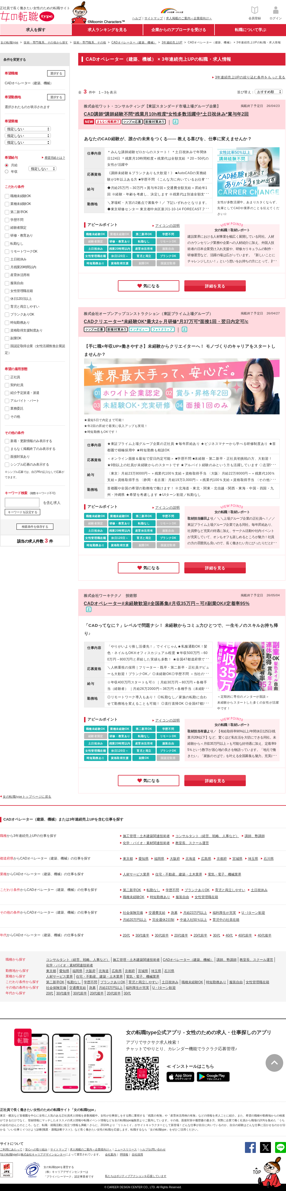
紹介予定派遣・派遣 (24, 393)
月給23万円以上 (195, 913)
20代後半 (181, 935)
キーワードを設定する (22, 512)
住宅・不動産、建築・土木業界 (178, 874)
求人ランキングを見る (107, 29)
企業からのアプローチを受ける (178, 29)
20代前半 (200, 935)
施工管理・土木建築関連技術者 (146, 836)
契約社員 (16, 385)
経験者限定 (18, 228)
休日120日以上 (21, 299)
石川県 (269, 859)
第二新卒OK (19, 212)
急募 (174, 913)
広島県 (206, 859)
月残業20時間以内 (23, 267)
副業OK (15, 338)
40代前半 (245, 935)
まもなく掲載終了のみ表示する (32, 449)
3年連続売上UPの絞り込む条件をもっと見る (250, 77)
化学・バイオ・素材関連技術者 (146, 843)
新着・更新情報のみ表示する (31, 441)
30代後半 (142, 935)
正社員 (15, 377)
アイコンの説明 (167, 226)
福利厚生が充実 (224, 913)
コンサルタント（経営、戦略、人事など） (207, 836)
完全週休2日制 (163, 920)
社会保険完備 (133, 913)
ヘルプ (136, 18)
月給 (14, 165)
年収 (14, 172)
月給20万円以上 (135, 920)
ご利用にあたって (11, 1149)
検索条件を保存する (35, 526)
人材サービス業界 (136, 874)
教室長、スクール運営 (192, 843)
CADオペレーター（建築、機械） (188, 960)
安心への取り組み (36, 1149)
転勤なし (16, 244)
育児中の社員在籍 (226, 920)
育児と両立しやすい (24, 307)
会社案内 (110, 1154)
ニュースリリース (126, 1149)
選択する (56, 73)
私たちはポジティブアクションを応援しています (135, 1176)
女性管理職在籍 (21, 291)
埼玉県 (253, 859)
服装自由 (16, 283)
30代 (216, 935)
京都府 (222, 859)
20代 (126, 935)
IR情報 (124, 1154)
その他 (15, 417)
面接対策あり (20, 457)
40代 (229, 935)
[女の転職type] (9, 1154)
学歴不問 (16, 220)
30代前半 (161, 935)
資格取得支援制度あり (26, 330)
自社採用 (137, 1154)
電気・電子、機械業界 (224, 874)
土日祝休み (18, 259)
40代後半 (264, 935)
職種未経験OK (20, 196)
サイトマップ (153, 18)
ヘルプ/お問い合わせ (153, 1149)
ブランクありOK (22, 314)
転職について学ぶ (250, 29)
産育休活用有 (20, 275)
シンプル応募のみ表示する (29, 464)
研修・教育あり (21, 235)
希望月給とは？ (55, 157)
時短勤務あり (20, 322)
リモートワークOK (23, 251)
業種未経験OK (20, 204)
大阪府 (175, 859)
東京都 (128, 859)
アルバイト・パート (24, 401)
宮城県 (237, 859)
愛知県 (144, 859)
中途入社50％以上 (193, 920)
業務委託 (16, 408)
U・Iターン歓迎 (253, 913)
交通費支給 (157, 913)
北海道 (190, 859)
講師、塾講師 (255, 836)
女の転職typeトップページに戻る (27, 796)
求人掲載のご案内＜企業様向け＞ (189, 18)
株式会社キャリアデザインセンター (43, 1154)
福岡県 (159, 859)
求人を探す (36, 29)
